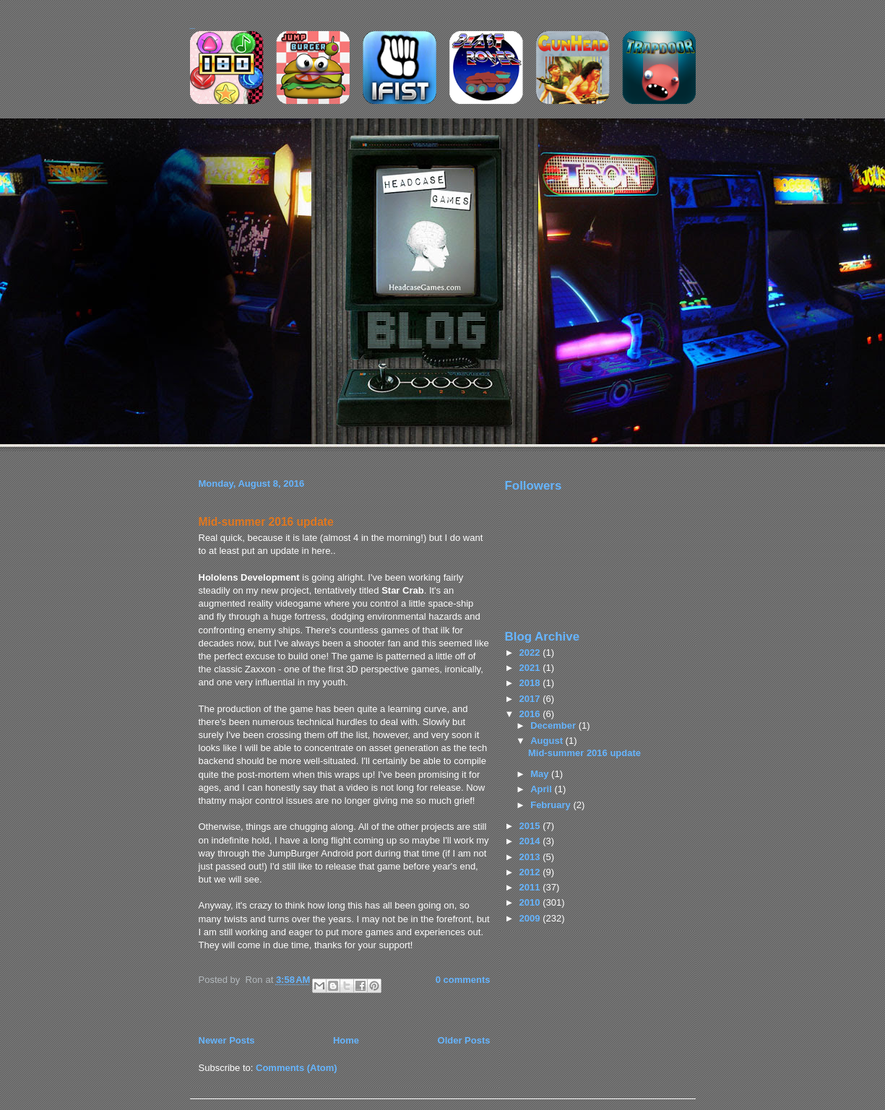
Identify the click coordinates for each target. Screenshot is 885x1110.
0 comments (463, 979)
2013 (531, 856)
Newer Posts (227, 1040)
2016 (531, 713)
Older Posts (464, 1040)
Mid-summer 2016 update (266, 522)
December (554, 725)
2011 (531, 887)
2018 (531, 682)
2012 (531, 872)
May (540, 773)
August (547, 740)
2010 (531, 902)
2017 (531, 698)
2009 (531, 918)
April (542, 789)
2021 (531, 667)
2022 (531, 652)
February (551, 804)
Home (346, 1040)
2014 (531, 841)
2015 (531, 825)
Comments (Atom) (296, 1067)
